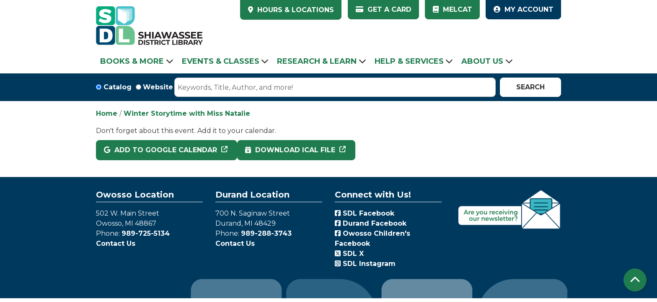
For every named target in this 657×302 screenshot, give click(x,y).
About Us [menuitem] (482, 61)
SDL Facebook (364, 213)
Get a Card (383, 9)
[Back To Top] (635, 280)
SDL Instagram (365, 264)
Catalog (117, 87)
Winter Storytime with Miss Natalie (187, 113)
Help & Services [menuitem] (409, 61)
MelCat (452, 9)
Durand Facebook (370, 223)
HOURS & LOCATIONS (294, 10)
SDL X (349, 254)
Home (106, 113)
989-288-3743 (266, 233)
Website (158, 87)
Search (530, 87)
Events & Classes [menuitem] (220, 61)
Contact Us (115, 243)
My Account (524, 9)
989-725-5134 (146, 233)
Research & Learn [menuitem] (317, 61)
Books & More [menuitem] (132, 61)
